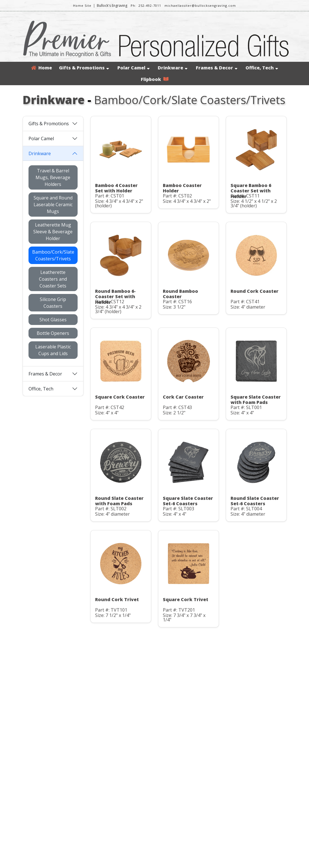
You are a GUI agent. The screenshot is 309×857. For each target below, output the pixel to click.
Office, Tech (262, 68)
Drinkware (172, 68)
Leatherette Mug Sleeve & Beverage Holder (53, 231)
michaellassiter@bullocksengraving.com (200, 5)
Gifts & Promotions (84, 68)
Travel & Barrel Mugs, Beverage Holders (53, 177)
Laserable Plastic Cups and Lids (53, 350)
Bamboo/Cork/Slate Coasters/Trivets (53, 255)
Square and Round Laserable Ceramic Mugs (53, 204)
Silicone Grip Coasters (53, 302)
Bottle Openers (53, 333)
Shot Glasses (53, 320)
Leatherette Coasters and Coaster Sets (53, 279)
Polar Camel (133, 68)
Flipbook (154, 79)
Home (41, 68)
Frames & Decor (216, 68)
